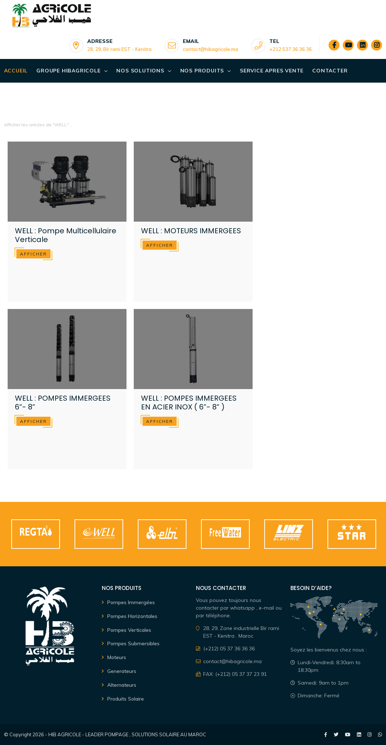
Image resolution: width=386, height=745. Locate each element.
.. (71, 124)
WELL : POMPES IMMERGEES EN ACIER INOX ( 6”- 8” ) (189, 402)
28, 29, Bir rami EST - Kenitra (119, 49)
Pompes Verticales (129, 630)
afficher (33, 254)
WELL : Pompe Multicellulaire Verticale (65, 235)
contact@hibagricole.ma (210, 49)
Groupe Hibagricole (68, 70)
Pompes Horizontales (132, 616)
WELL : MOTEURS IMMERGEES (191, 230)
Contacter (329, 70)
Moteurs (116, 657)
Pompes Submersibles (133, 643)
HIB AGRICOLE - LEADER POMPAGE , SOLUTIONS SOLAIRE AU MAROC (127, 734)
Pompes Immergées (131, 602)
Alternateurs (121, 685)
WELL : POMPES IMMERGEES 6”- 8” (62, 402)
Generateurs (121, 671)
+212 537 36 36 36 (290, 49)
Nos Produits (202, 70)
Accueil (16, 70)
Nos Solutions (140, 70)
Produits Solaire (125, 699)
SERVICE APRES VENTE (271, 70)
